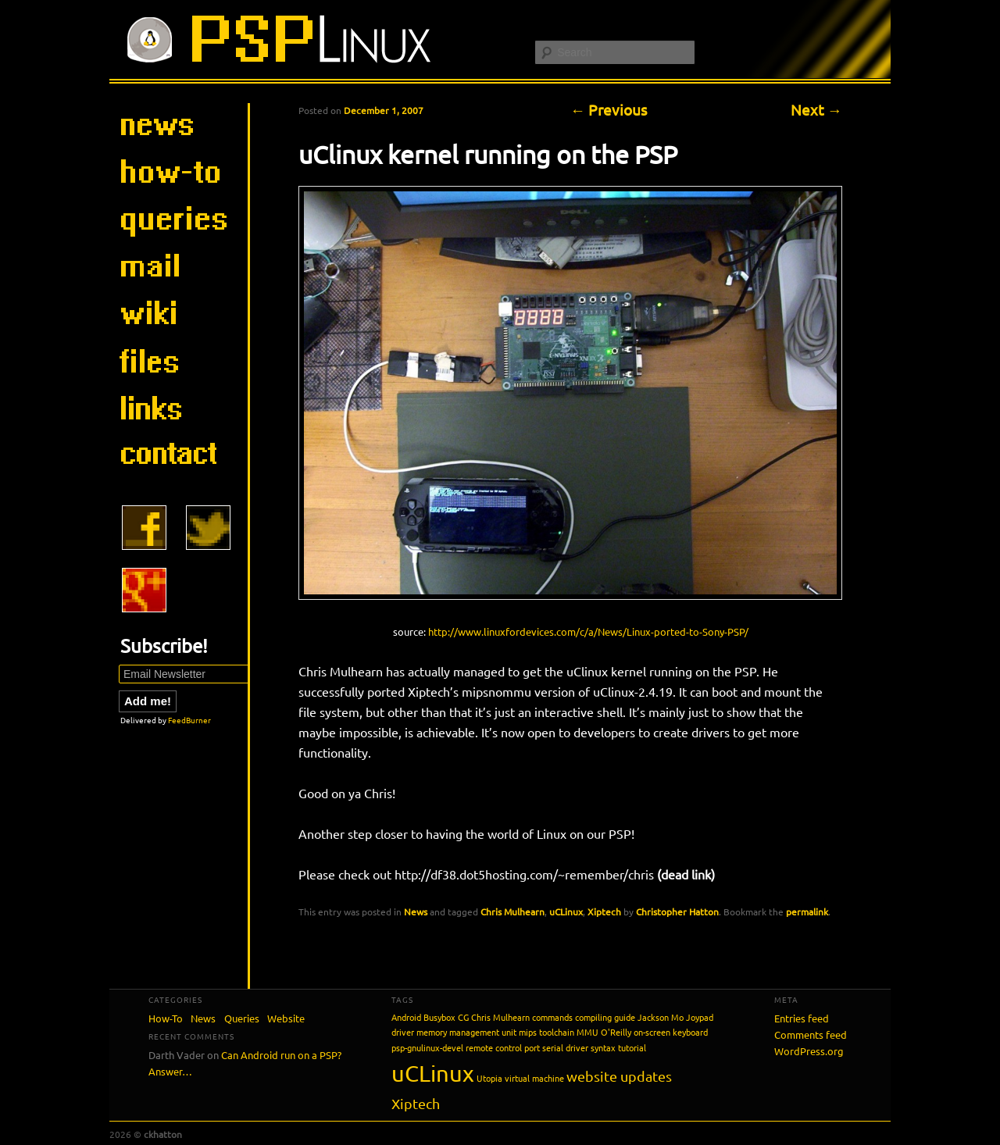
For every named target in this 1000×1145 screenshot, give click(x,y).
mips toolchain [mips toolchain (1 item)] (546, 1032)
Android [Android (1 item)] (406, 1017)
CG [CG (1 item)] (463, 1017)
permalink (807, 911)
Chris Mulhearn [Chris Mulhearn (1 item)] (500, 1017)
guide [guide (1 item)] (624, 1017)
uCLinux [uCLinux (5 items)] (432, 1073)
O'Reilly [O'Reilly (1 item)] (616, 1032)
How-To (165, 1018)
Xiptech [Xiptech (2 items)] (415, 1103)
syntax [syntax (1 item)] (603, 1047)
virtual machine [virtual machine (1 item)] (534, 1078)
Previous (608, 109)
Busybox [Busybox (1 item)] (439, 1017)
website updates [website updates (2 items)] (619, 1076)
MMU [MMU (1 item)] (587, 1032)
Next (816, 109)
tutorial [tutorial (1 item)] (632, 1047)
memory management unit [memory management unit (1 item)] (466, 1032)
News (415, 911)
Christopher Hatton (677, 911)
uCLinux (566, 911)
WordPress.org (809, 1051)
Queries (241, 1018)
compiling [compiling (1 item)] (593, 1017)
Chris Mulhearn (512, 911)
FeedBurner (189, 720)
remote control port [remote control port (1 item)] (503, 1047)
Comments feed (810, 1034)
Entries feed (801, 1018)
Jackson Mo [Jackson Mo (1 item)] (661, 1017)
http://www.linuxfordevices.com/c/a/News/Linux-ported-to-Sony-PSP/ (588, 631)
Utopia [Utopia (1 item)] (489, 1078)
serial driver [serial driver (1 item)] (565, 1047)
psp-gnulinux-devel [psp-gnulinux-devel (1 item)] (427, 1047)
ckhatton (163, 1134)
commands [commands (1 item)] (552, 1017)
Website (286, 1018)
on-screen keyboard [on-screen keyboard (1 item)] (671, 1032)
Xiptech (604, 911)
